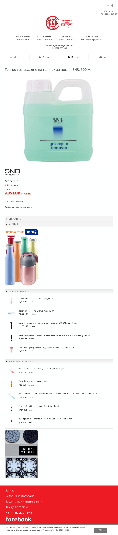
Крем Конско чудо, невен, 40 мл (32, 381)
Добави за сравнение (15, 201)
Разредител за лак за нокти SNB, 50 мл (35, 298)
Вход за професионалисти (108, 12)
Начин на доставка (18, 512)
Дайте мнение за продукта (19, 207)
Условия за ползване (19, 496)
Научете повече (61, 530)
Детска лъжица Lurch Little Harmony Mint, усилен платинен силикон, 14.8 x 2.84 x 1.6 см (57, 393)
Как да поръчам (16, 507)
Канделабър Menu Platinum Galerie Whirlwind (38, 406)
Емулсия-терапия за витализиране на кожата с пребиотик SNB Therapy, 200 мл (54, 335)
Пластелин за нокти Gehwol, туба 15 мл (36, 311)
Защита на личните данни (23, 501)
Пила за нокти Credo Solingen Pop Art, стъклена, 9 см (42, 368)
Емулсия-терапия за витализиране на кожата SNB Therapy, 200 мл (48, 323)
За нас (9, 490)
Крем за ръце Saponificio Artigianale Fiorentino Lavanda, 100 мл (46, 347)
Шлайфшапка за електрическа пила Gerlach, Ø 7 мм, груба (45, 418)
